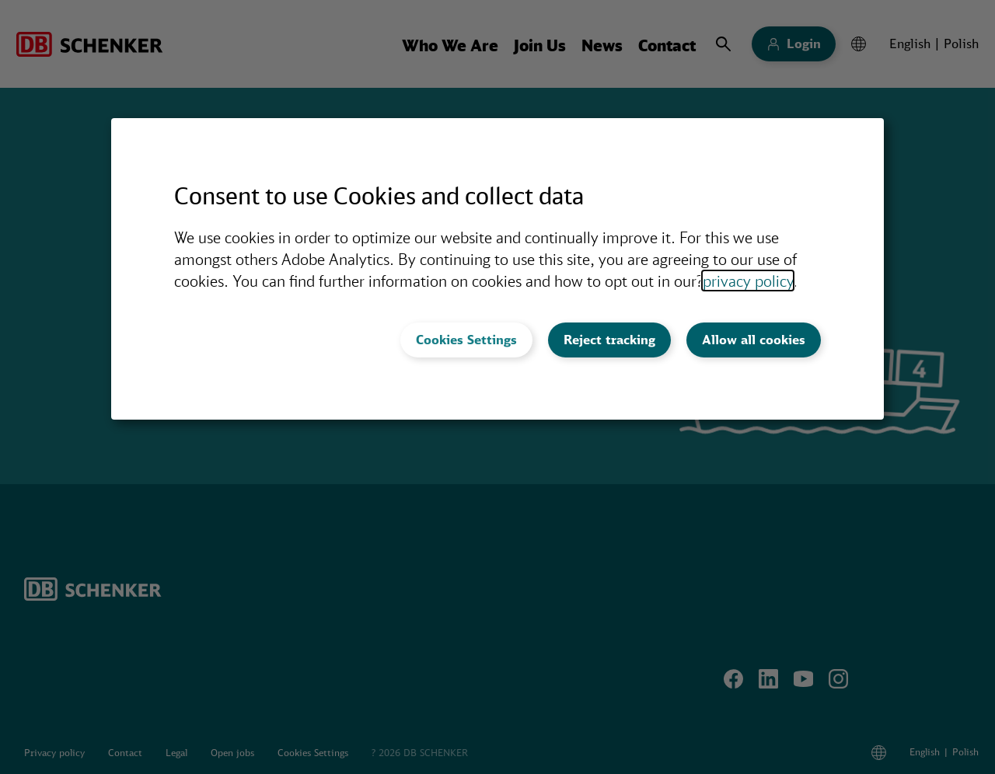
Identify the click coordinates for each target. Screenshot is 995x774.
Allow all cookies (753, 339)
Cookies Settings (466, 339)
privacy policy (748, 280)
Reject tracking (609, 339)
